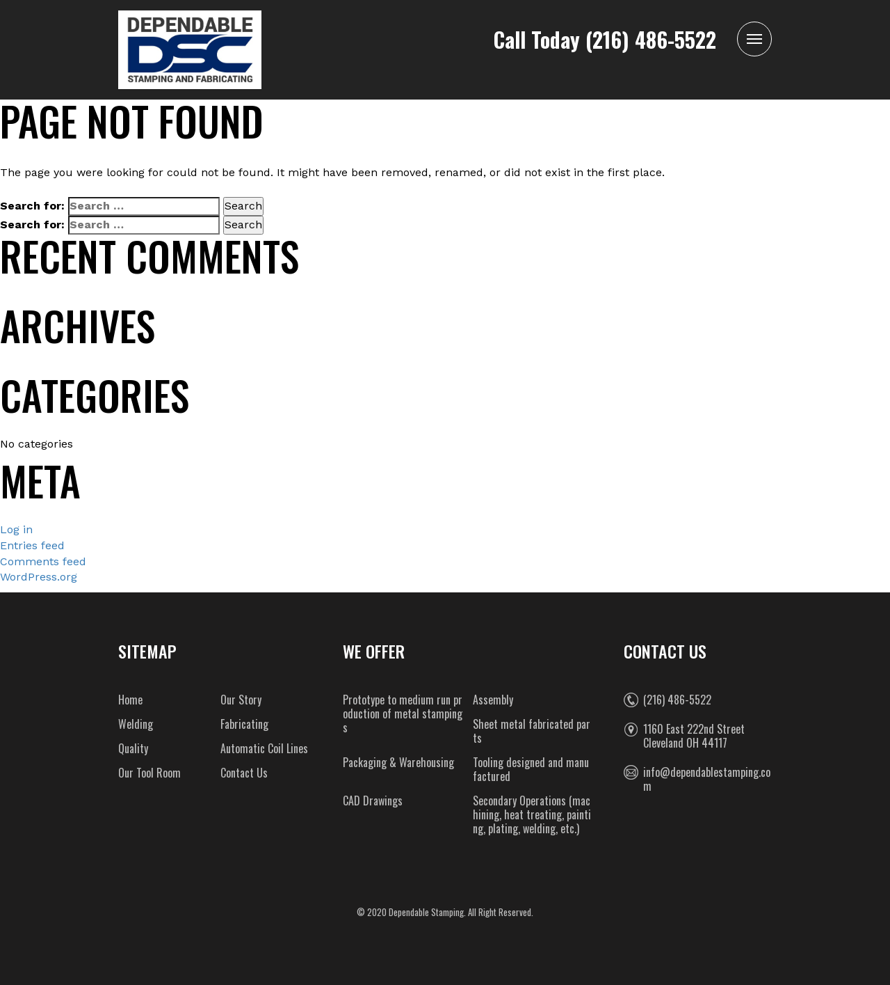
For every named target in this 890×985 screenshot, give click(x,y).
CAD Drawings (373, 800)
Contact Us (244, 772)
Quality (133, 748)
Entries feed (32, 545)
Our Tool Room (149, 772)
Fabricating (244, 724)
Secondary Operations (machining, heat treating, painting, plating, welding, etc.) (532, 814)
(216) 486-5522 (650, 39)
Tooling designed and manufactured (531, 769)
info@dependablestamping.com (706, 779)
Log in (16, 529)
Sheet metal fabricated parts (531, 731)
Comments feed (43, 561)
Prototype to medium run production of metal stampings (402, 713)
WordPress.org (38, 576)
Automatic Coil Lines (264, 748)
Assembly (493, 699)
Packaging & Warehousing (398, 762)
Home (130, 699)
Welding (135, 724)
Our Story (240, 699)
